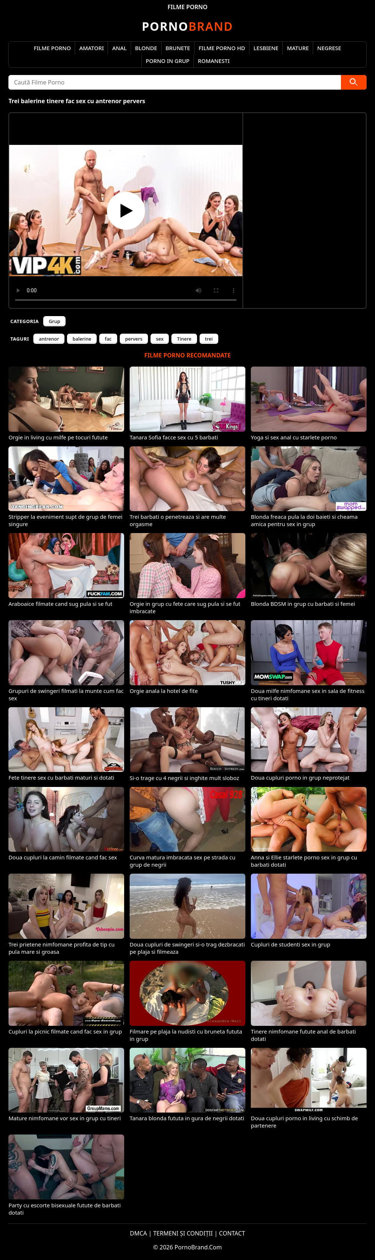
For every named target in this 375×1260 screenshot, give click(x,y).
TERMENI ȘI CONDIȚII (183, 1233)
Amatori (91, 48)
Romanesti (214, 60)
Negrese (329, 48)
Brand (187, 26)
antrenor (49, 338)
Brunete (178, 48)
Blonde (146, 48)
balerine (82, 338)
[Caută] (354, 82)
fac (108, 338)
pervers (133, 338)
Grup (54, 321)
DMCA (138, 1233)
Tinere (184, 338)
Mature (298, 48)
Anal (119, 48)
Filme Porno (52, 48)
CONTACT (232, 1233)
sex (160, 338)
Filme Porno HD (221, 48)
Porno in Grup (167, 60)
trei (209, 338)
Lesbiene (265, 48)
